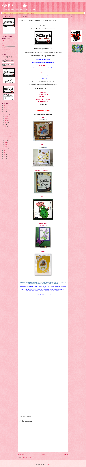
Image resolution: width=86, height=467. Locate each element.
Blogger (48, 464)
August (6, 124)
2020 (5, 113)
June (6, 128)
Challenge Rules (20, 13)
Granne (3, 43)
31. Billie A (43, 97)
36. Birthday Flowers (43, 99)
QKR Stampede (14, 5)
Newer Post (21, 454)
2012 (5, 164)
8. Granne (43, 73)
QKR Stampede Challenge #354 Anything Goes (9, 131)
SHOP (11, 13)
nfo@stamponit (43, 81)
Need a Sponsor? (31, 13)
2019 (5, 115)
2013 (5, 162)
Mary (42, 196)
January (6, 150)
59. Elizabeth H (43, 101)
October (6, 120)
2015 (5, 158)
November (7, 119)
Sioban (3, 52)
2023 (5, 107)
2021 (5, 111)
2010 (5, 168)
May (6, 142)
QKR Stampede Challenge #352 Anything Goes (9, 137)
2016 (5, 156)
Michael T (4, 48)
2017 (5, 154)
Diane (43, 117)
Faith (3, 41)
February (6, 148)
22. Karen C (43, 65)
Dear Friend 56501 (43, 225)
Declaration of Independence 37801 (43, 170)
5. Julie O (43, 92)
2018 (5, 152)
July (5, 126)
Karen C (3, 45)
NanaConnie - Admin (6, 50)
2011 (5, 166)
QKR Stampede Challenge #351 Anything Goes (9, 140)
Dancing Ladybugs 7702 (43, 252)
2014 (5, 160)
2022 (5, 109)
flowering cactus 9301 (43, 198)
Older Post (65, 454)
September (7, 122)
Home (5, 13)
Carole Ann (43, 144)
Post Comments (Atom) (27, 457)
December (7, 117)
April (6, 144)
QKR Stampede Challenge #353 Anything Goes (9, 134)
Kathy (43, 169)
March (6, 146)
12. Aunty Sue (43, 94)
